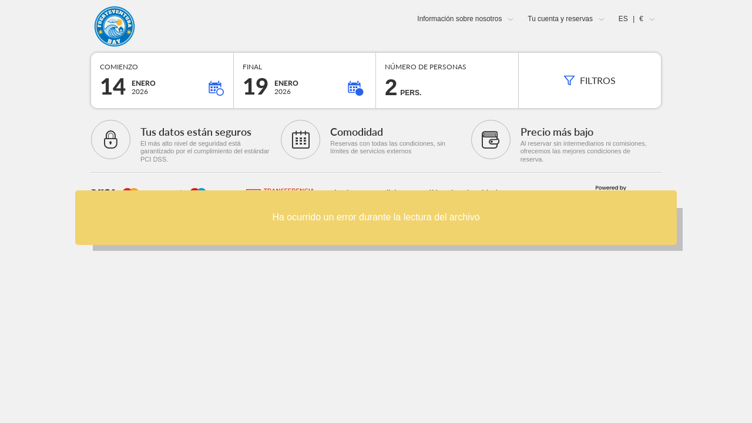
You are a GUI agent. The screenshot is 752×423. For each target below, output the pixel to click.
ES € (631, 19)
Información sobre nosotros (459, 19)
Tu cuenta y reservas (560, 19)
